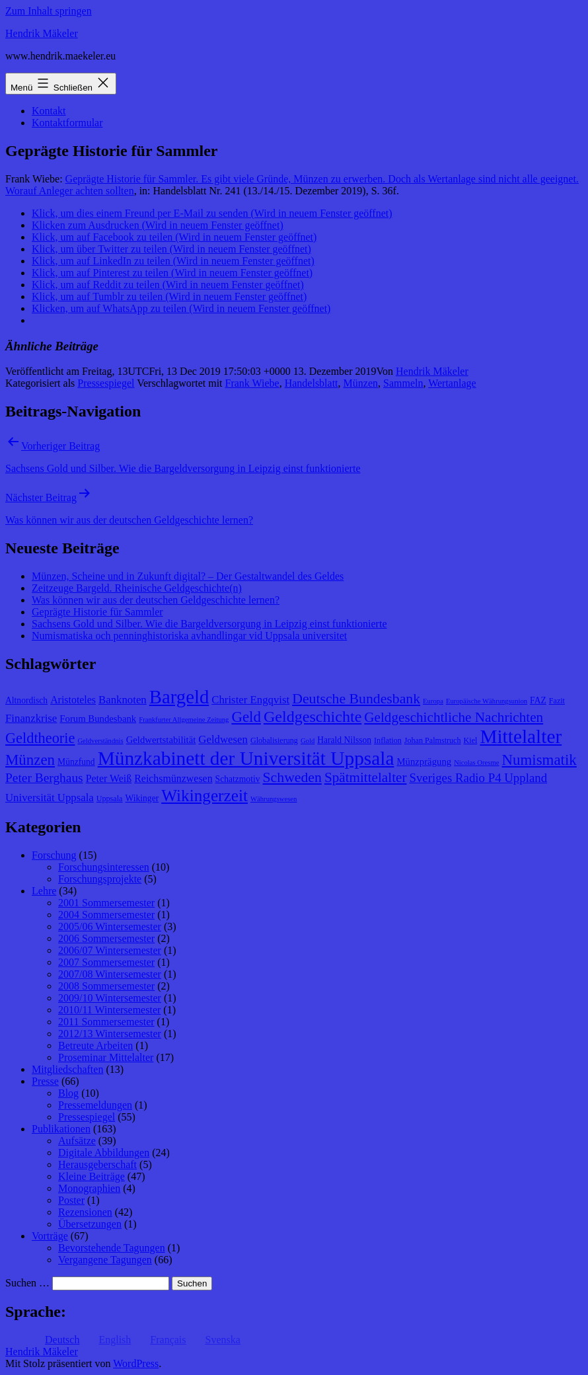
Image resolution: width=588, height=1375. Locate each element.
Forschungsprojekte (99, 878)
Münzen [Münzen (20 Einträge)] (30, 760)
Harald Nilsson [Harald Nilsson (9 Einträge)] (344, 740)
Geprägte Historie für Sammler (97, 611)
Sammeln (403, 383)
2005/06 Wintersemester (109, 926)
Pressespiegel (105, 383)
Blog (68, 1093)
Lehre (44, 890)
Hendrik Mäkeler (41, 33)
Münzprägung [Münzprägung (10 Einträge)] (423, 761)
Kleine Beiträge (91, 1176)
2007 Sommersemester (106, 962)
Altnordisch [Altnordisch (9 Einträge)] (26, 700)
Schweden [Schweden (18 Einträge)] (292, 777)
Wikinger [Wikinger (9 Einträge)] (142, 798)
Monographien (89, 1188)
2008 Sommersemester (106, 986)
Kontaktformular (67, 122)
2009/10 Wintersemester (109, 997)
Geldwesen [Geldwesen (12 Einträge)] (223, 739)
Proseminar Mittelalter (105, 1057)
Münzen (361, 383)
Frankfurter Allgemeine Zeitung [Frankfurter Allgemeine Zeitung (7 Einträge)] (184, 719)
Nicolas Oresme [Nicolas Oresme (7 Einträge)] (476, 762)
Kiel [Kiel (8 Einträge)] (471, 740)
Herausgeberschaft (97, 1164)
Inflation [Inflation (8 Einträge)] (388, 740)
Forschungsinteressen (103, 867)
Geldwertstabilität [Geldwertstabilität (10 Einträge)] (161, 739)
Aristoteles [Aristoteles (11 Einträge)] (73, 699)
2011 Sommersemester (106, 1021)
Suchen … (27, 1282)
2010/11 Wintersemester (109, 1009)
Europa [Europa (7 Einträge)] (433, 701)
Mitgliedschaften (67, 1069)
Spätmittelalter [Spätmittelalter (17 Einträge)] (365, 777)
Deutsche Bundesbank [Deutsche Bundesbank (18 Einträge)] (356, 699)
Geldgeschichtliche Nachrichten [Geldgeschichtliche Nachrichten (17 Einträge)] (453, 717)
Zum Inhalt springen (48, 11)
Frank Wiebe (252, 383)
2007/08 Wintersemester (109, 974)
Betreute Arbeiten (95, 1045)
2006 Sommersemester (106, 938)
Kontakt (49, 110)
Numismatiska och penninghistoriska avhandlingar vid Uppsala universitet (189, 635)
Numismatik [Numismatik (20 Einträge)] (539, 760)
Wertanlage (452, 383)
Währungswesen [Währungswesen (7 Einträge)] (273, 799)
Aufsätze (77, 1140)
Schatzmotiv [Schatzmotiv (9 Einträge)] (237, 779)
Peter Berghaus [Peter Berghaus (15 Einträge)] (44, 778)
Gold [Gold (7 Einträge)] (307, 740)
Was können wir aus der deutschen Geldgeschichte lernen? (155, 600)
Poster (71, 1200)
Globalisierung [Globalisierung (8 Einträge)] (274, 740)
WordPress (136, 1363)
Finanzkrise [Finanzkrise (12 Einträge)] (31, 718)
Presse (45, 1081)
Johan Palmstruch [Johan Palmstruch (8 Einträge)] (432, 740)
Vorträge (50, 1235)
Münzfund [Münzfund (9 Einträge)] (76, 762)
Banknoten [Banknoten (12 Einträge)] (122, 699)
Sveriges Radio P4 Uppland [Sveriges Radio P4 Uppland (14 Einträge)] (478, 778)
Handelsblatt (311, 383)
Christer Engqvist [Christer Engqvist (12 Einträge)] (250, 699)
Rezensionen (85, 1212)
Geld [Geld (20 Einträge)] (246, 717)
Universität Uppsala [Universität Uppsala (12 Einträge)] (49, 797)
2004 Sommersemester (106, 914)
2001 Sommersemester (106, 902)
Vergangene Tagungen (105, 1259)
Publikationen (61, 1128)
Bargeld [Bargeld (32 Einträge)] (179, 696)
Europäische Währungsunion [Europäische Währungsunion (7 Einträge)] (486, 701)
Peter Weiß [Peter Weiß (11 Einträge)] (109, 778)
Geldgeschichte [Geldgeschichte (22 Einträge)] (312, 716)
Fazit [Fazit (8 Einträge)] (557, 700)
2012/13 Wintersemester (109, 1033)
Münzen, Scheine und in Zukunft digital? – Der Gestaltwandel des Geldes (188, 576)
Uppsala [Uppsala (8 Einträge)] (109, 798)
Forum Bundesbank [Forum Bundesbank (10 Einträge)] (97, 718)
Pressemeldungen (95, 1105)
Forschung (54, 855)
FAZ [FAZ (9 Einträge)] (538, 700)
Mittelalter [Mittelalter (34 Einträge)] (521, 736)
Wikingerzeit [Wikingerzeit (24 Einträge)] (204, 795)
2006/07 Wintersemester (109, 950)
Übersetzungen (90, 1224)
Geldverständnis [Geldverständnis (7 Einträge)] (100, 740)
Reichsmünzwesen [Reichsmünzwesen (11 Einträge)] (173, 778)
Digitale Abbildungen (103, 1152)
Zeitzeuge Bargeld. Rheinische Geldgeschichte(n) (137, 588)
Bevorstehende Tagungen (111, 1247)
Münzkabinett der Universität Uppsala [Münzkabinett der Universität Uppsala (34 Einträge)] (246, 758)
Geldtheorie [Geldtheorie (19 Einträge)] (40, 738)
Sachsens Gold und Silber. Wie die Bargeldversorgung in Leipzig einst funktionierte (209, 623)
